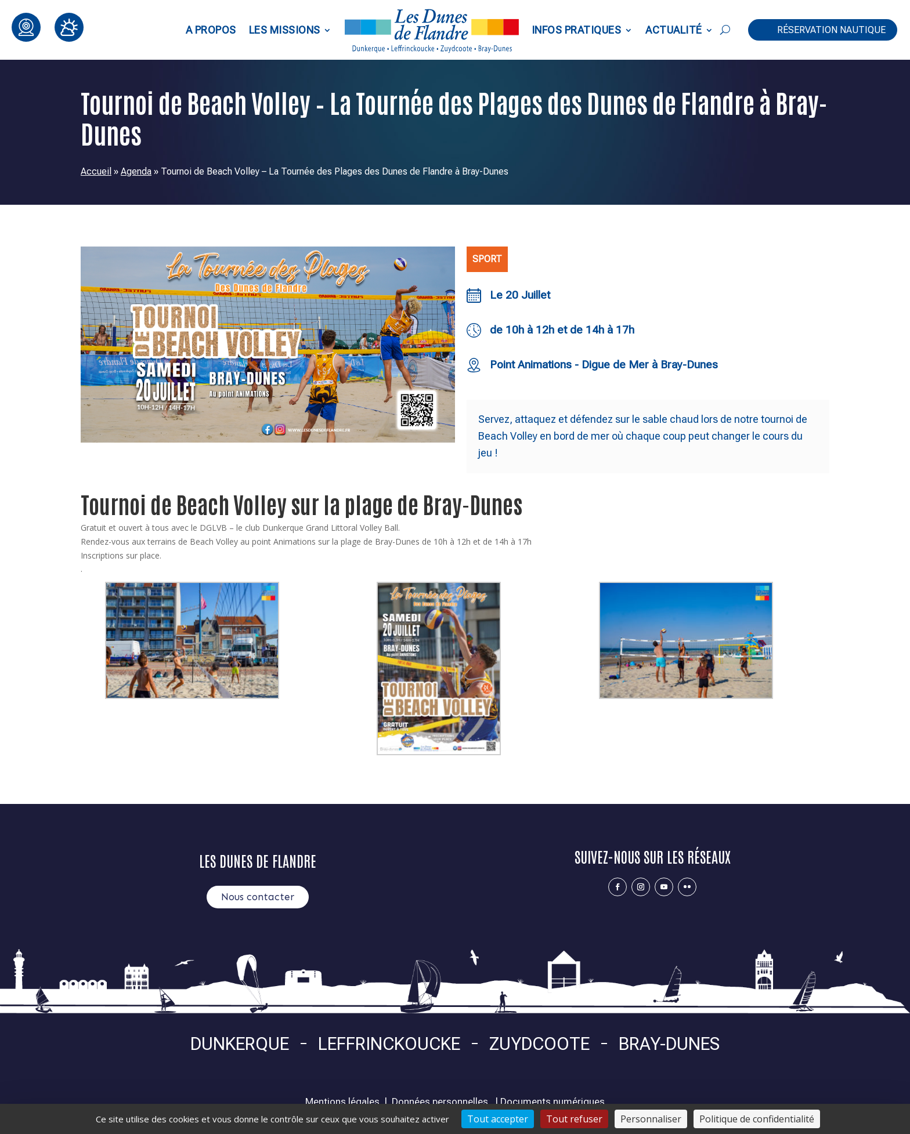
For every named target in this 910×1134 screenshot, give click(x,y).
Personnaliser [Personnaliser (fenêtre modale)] (650, 1119)
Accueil (96, 171)
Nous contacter (257, 897)
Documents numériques (552, 1101)
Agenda (136, 171)
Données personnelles (440, 1101)
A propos (211, 30)
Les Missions (284, 30)
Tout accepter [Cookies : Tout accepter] (497, 1119)
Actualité (673, 30)
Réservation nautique (831, 29)
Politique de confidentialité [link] (756, 1119)
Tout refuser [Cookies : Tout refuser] (574, 1119)
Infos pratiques (577, 30)
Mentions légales (342, 1101)
